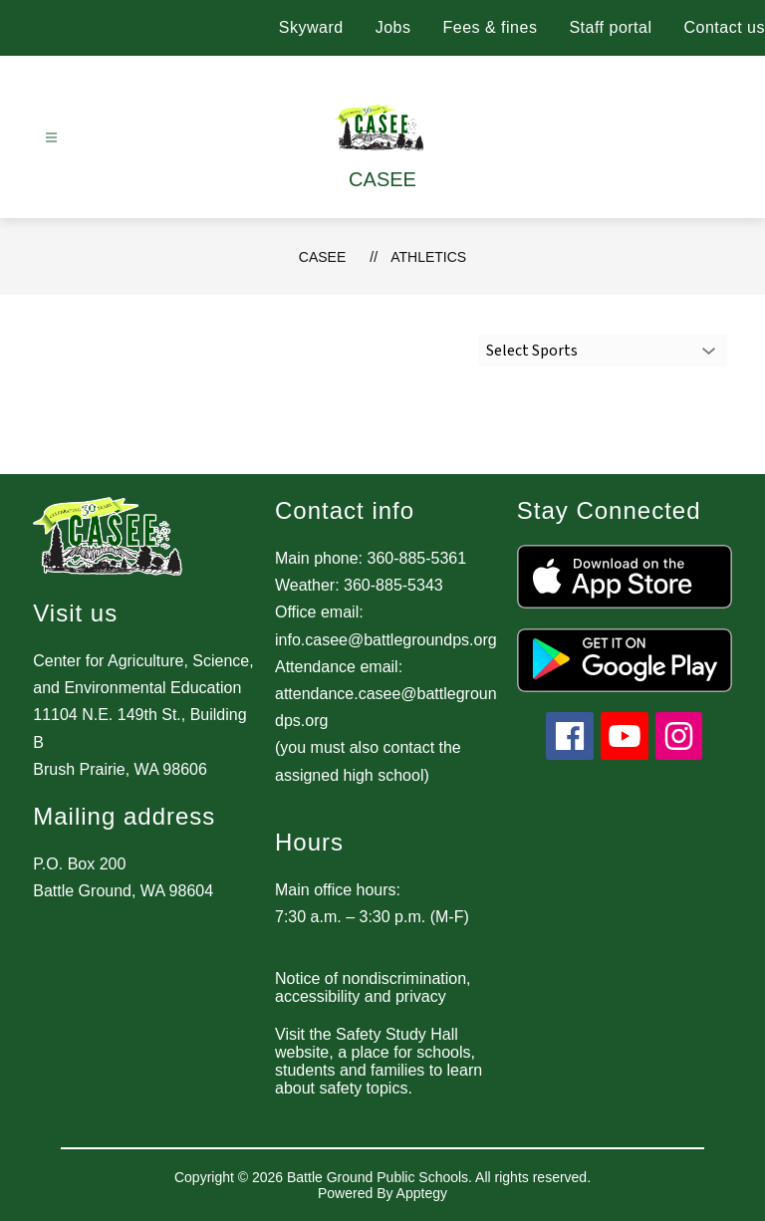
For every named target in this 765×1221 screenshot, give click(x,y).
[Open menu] (51, 137)
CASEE (322, 257)
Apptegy (421, 1193)
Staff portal (610, 27)
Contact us (724, 27)
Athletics (428, 257)
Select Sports (532, 351)
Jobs (393, 27)
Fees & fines (489, 27)
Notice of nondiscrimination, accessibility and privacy (373, 987)
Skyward (311, 27)
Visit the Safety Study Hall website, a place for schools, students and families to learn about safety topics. (378, 1061)
